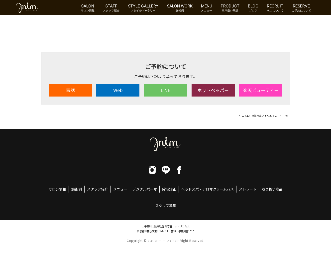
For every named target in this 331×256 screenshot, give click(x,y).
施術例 (76, 189)
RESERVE (301, 7)
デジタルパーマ (144, 189)
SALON (88, 7)
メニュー (120, 189)
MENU (206, 7)
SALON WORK (180, 7)
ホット (213, 90)
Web (118, 90)
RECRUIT (275, 7)
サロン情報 (57, 189)
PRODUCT (230, 7)
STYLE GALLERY (143, 7)
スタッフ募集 (165, 205)
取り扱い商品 (272, 189)
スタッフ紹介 (97, 189)
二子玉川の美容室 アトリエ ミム (259, 115)
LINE (165, 90)
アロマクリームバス (218, 189)
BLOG (253, 7)
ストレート (247, 189)
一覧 (285, 115)
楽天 (261, 90)
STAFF (111, 7)
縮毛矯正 (169, 189)
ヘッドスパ (190, 189)
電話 (70, 90)
